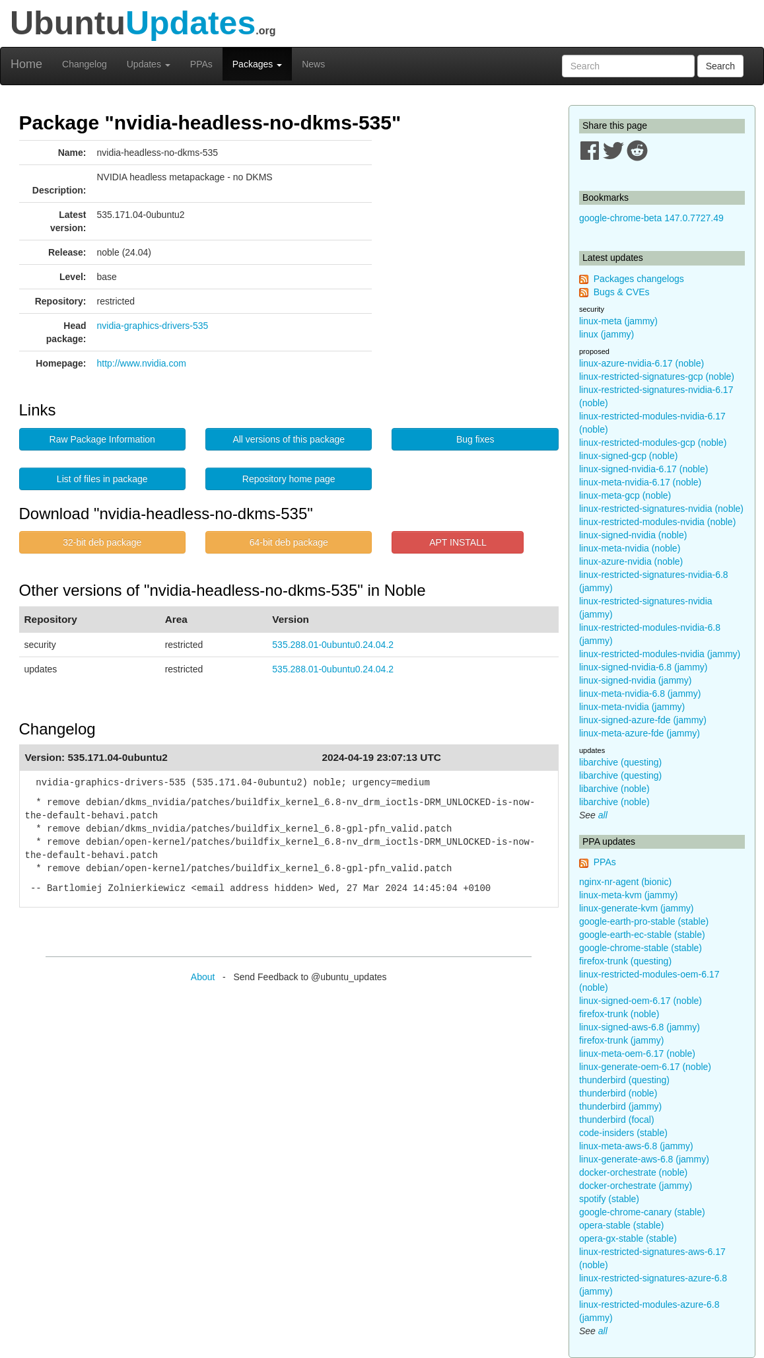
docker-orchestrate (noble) (633, 1172)
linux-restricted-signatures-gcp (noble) (656, 376)
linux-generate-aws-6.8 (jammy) (644, 1159)
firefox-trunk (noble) (619, 1014)
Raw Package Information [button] (102, 439)
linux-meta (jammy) (618, 321)
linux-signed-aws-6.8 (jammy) (639, 1027)
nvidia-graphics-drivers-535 (153, 325)
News (313, 64)
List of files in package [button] (102, 479)
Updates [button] (148, 64)
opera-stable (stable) (621, 1225)
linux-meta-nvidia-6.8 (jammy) (640, 693)
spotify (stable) (609, 1199)
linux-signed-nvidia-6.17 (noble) (643, 469)
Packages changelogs (639, 278)
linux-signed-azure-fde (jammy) (643, 720)
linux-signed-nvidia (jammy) (635, 680)
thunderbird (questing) (624, 1080)
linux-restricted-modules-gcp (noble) (652, 442)
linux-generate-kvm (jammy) (636, 908)
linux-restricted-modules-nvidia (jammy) (659, 654)
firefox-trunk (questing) (625, 961)
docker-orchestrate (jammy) (635, 1185)
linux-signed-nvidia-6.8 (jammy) (643, 667)
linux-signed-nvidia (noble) (633, 535)
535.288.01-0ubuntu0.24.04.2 (333, 644)
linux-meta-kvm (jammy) (628, 895)
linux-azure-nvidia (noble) (631, 561)
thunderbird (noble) (618, 1093)
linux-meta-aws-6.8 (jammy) (636, 1146)
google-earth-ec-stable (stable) (642, 934)
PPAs (201, 64)
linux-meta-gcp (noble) (625, 495)
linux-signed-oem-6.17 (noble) (640, 1000)
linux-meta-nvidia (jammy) (632, 706)
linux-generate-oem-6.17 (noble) (645, 1066)
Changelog (84, 64)
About (203, 977)
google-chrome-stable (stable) (640, 948)
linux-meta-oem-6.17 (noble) (637, 1053)
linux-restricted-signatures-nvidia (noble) (661, 508)
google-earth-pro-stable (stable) (644, 921)
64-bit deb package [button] (289, 542)
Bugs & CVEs (622, 292)
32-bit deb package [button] (102, 542)
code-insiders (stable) (623, 1132)
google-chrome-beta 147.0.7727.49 (651, 218)
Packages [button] (257, 64)
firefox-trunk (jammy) (621, 1040)
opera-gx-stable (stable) (628, 1238)
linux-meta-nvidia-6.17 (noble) (640, 482)
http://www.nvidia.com (141, 363)
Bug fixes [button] (475, 439)
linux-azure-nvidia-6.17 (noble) (641, 363)
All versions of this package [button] (288, 439)
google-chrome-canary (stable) (642, 1212)
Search (720, 66)
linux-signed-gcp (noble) (628, 455)
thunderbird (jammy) (620, 1106)
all (603, 815)
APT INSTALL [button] (458, 542)
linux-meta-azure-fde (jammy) (639, 733)
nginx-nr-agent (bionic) (625, 881)
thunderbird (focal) (616, 1119)
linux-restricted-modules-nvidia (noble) (657, 522)
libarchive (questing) (620, 762)
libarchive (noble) (614, 788)
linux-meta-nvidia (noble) (629, 548)
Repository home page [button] (288, 479)
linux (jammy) (606, 334)
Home (26, 64)
